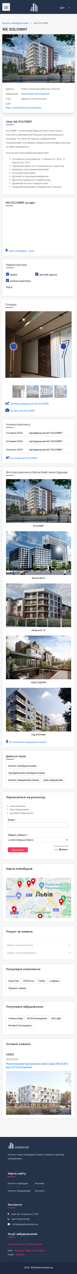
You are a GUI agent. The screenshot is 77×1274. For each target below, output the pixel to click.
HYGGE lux (28, 980)
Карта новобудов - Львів (20, 250)
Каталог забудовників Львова (23, 780)
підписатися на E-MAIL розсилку (25, 1244)
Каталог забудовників (19, 1190)
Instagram (40, 1250)
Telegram (29, 1250)
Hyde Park (13, 980)
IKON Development (37, 1018)
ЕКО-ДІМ (56, 1018)
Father (42, 980)
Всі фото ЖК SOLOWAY (20, 410)
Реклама (39, 1183)
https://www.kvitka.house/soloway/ (23, 107)
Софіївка (54, 980)
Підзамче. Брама (17, 988)
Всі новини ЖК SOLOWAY (21, 458)
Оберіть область (18, 835)
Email (12, 820)
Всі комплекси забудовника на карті (26, 742)
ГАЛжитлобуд (15, 1018)
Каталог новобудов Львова (22, 765)
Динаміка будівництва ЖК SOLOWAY (27, 403)
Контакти (40, 1190)
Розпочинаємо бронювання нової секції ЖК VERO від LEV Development (37, 1065)
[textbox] (38, 945)
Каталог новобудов (18, 1183)
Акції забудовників (53, 780)
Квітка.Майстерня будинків (35, 93)
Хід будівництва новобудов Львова (26, 772)
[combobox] (38, 945)
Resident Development (20, 1025)
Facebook (19, 1250)
